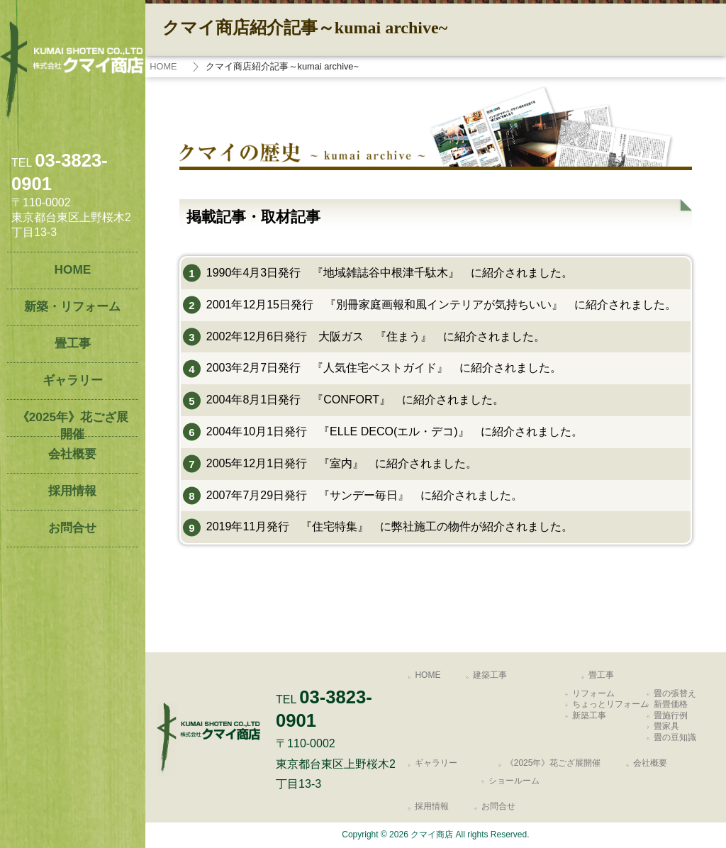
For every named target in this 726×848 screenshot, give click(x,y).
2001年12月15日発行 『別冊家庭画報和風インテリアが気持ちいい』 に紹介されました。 (441, 305)
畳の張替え (675, 693)
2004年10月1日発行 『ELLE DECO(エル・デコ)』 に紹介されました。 (394, 431)
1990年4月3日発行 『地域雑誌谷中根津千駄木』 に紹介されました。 (389, 273)
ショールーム (514, 781)
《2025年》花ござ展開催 (553, 763)
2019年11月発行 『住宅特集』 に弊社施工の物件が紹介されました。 (389, 526)
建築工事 (490, 675)
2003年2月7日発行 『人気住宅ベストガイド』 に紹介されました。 (384, 368)
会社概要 (650, 763)
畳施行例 (671, 715)
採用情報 (432, 806)
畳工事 (601, 675)
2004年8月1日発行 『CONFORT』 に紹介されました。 (355, 400)
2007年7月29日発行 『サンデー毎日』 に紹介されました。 (364, 495)
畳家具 (666, 726)
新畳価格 (671, 704)
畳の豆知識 (675, 737)
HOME (163, 66)
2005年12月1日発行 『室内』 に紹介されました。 (341, 463)
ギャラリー (436, 763)
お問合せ (498, 806)
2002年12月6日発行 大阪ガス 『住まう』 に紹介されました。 (375, 336)
